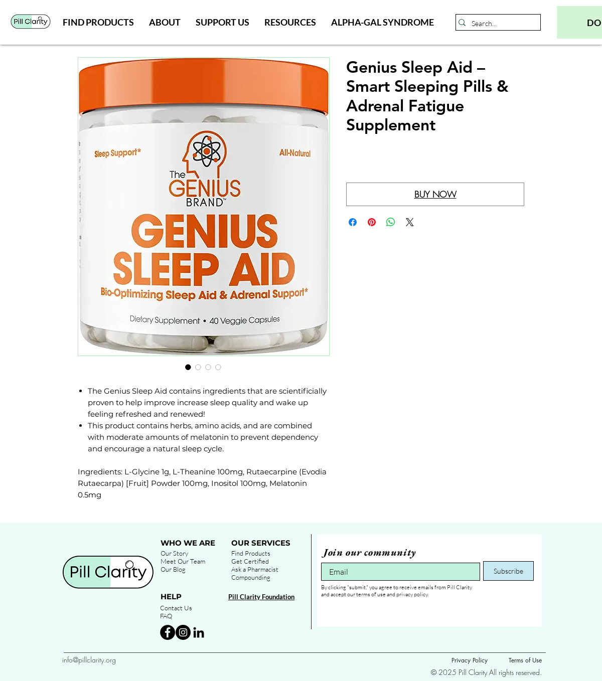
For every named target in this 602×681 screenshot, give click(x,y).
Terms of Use (525, 660)
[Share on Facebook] (353, 222)
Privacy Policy (470, 660)
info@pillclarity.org (89, 659)
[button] (98, 22)
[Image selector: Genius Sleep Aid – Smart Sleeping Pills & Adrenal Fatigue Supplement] (188, 367)
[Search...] (495, 24)
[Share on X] (410, 222)
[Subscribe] (508, 571)
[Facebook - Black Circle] (167, 632)
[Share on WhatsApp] (391, 222)
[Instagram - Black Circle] (183, 632)
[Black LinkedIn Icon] (198, 632)
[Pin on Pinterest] (372, 222)
